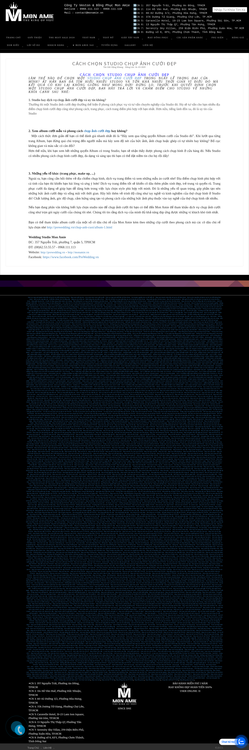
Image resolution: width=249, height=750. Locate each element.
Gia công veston (39, 581)
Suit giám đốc (195, 435)
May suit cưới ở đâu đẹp (102, 585)
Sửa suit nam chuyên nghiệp (191, 505)
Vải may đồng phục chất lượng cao (190, 513)
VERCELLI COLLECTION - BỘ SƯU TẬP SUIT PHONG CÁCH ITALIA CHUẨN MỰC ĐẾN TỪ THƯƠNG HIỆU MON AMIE (138, 338)
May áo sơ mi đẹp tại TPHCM (187, 507)
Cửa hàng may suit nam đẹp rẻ (161, 528)
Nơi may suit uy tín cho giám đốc (137, 473)
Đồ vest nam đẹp (168, 501)
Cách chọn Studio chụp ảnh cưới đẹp (143, 661)
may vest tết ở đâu (133, 433)
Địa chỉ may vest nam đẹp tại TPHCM (75, 566)
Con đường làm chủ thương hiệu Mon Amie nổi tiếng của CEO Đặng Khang (53, 307)
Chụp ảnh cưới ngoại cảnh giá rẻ (196, 661)
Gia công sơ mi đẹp (36, 513)
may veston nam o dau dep (76, 669)
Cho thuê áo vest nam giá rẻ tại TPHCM (55, 669)
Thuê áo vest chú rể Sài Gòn (126, 522)
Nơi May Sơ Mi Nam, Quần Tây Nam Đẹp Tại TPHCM (123, 640)
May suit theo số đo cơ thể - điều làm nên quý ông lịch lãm (129, 585)
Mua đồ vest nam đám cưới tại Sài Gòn (62, 534)
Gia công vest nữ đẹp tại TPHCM (95, 575)
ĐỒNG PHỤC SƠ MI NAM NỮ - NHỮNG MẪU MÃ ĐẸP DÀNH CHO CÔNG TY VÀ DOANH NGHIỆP (174, 357)
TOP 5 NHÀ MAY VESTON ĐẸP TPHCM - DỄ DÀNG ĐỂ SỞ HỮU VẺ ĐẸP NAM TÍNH (110, 381)
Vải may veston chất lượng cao (134, 516)
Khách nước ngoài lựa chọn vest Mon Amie (198, 480)
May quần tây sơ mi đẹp (167, 555)
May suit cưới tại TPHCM (150, 568)
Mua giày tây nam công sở (159, 471)
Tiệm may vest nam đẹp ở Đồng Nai (166, 547)
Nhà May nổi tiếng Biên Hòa (55, 553)
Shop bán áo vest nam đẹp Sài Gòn (105, 536)
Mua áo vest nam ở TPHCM (93, 556)
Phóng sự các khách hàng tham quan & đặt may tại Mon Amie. (158, 303)
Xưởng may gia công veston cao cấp (130, 501)
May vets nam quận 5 (60, 486)
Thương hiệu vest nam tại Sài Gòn (127, 534)
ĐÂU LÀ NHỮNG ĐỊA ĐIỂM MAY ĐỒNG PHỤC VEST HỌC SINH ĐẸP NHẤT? (128, 353)
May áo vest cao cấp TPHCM (165, 522)
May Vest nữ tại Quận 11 (184, 640)
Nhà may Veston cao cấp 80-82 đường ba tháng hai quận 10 (152, 595)
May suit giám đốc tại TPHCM (142, 437)
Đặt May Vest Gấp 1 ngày (185, 659)
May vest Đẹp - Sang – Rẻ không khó (104, 574)
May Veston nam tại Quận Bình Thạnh (115, 673)
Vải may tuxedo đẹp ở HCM (58, 499)
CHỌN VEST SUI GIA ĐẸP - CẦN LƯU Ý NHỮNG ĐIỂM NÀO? (135, 378)
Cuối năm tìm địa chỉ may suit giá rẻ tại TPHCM (96, 454)
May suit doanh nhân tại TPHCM (195, 437)
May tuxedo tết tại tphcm (136, 448)
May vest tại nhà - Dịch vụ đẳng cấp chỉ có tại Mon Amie (198, 300)
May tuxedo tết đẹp (166, 448)
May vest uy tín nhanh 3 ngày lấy (163, 457)
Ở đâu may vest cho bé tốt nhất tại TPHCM (48, 406)
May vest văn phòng (176, 431)
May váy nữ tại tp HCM (141, 627)
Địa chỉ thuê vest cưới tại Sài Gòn (173, 589)
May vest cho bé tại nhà (194, 421)
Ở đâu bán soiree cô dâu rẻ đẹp (196, 615)
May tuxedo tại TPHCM (198, 497)
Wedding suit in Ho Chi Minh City (95, 518)
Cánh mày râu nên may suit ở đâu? (159, 585)
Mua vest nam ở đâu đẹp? (124, 627)
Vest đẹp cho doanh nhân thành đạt (185, 463)
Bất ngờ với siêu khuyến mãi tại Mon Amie (138, 320)
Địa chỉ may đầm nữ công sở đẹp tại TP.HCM (113, 657)
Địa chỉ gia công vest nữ (204, 509)
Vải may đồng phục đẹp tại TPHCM (168, 513)
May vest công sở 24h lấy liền (85, 435)
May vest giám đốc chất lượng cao (100, 461)
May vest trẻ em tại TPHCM (194, 633)
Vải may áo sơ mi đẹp (107, 515)
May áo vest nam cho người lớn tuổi (114, 556)
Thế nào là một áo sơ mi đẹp (201, 638)
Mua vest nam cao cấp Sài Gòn (127, 536)
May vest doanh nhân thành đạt (201, 461)
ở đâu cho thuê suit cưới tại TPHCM (148, 442)
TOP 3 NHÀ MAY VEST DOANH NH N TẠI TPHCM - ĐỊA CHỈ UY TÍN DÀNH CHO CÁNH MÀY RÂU (124, 385)
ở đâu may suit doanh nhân (96, 437)
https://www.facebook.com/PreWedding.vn (70, 255)
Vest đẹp (60, 665)
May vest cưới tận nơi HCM (66, 484)
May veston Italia (203, 560)
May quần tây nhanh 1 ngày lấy (165, 425)
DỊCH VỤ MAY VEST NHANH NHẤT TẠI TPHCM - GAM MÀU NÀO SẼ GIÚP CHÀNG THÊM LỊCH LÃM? (87, 364)
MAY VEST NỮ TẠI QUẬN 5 (57, 642)
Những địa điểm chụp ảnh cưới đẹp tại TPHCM (92, 661)
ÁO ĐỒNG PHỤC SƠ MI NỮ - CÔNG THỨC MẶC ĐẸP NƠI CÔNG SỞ (150, 360)
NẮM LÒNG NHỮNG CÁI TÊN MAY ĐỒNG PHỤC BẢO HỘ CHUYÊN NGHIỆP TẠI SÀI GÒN (186, 345)
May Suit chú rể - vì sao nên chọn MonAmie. (187, 608)
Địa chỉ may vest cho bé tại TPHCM (43, 425)
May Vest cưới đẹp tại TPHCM (163, 446)
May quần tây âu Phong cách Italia (197, 625)
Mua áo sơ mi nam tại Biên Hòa (116, 545)
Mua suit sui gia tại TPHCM (200, 617)
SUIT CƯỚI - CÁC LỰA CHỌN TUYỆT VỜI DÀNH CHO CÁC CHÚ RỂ (81, 351)
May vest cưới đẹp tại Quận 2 (107, 612)
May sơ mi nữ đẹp (38, 496)
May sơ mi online (192, 398)
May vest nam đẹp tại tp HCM (118, 629)
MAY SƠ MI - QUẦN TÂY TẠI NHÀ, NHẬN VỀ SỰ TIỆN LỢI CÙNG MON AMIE (190, 364)
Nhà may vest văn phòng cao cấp (43, 431)
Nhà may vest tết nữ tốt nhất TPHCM (192, 442)
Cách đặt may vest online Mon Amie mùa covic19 (94, 389)
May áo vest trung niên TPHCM (95, 570)
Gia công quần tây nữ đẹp (178, 579)
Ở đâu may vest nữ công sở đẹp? (55, 633)
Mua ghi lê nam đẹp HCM (200, 562)
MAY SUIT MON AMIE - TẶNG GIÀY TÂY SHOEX (82, 379)
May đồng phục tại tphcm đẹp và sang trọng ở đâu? (194, 330)
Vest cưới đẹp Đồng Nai (203, 543)
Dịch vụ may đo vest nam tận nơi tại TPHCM (115, 393)
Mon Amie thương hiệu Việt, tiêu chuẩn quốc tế (185, 585)
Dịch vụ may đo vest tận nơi (79, 395)
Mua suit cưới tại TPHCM (174, 444)
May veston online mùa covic (194, 389)
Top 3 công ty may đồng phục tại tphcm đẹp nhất (118, 324)
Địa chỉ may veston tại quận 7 (207, 610)
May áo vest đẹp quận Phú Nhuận (84, 524)
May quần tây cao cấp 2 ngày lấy (119, 425)
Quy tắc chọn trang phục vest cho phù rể (126, 313)
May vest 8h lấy (130, 423)
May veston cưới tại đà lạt (124, 602)
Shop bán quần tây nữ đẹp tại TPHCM (41, 638)
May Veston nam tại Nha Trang (177, 671)
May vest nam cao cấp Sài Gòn (102, 539)
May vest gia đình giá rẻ (59, 421)
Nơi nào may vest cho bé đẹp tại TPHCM (174, 412)
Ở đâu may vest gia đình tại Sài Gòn (191, 410)
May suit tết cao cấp (68, 435)
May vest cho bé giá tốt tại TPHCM (61, 423)
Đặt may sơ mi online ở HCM (141, 398)
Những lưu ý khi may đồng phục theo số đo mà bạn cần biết (171, 315)
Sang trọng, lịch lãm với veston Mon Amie (168, 478)
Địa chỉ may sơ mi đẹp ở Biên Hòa (189, 547)
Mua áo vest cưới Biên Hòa (96, 549)
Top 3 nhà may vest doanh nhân (213, 385)
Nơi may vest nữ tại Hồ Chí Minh (49, 663)
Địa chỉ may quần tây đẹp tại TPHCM (149, 490)
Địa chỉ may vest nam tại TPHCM (105, 496)
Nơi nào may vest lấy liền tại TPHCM (124, 412)
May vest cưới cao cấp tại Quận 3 (86, 612)
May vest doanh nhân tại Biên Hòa (117, 553)
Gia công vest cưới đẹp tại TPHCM (100, 577)
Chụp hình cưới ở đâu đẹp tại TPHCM (119, 661)
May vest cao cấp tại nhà (197, 397)
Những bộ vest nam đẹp (83, 503)
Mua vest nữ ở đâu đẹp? (107, 627)
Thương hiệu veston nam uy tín (133, 507)
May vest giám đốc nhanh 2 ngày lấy (143, 459)
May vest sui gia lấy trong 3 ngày (205, 416)
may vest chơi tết (161, 433)
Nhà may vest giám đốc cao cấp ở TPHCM (77, 467)
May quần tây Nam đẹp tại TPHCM (77, 653)
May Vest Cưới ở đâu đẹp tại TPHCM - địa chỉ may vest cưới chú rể (143, 642)
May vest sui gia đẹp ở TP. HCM (183, 587)
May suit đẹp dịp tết (108, 433)
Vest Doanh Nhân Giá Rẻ (124, 625)
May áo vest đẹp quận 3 (119, 526)
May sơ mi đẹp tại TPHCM (54, 477)
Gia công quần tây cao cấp (106, 511)
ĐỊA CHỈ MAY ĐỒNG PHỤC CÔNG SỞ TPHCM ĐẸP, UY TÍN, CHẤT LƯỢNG (180, 336)
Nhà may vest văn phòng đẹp (169, 429)
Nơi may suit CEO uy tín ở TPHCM (180, 469)
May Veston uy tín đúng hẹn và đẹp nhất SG (188, 593)
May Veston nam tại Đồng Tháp (118, 671)
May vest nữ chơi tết (40, 446)
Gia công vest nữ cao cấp (120, 577)
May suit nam (89, 463)
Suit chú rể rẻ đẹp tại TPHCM (161, 619)
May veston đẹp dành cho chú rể (149, 469)
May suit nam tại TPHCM (56, 488)
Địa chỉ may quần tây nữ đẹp (41, 490)
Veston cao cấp (160, 486)
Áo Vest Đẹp (203, 526)
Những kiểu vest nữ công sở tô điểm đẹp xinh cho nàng (202, 317)
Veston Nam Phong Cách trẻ (197, 674)
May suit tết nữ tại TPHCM (96, 450)
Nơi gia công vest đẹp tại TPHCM (71, 513)
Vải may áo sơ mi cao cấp (91, 515)
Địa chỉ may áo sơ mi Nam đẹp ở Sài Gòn (102, 653)
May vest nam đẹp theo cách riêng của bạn (154, 629)
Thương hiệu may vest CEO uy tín (120, 467)
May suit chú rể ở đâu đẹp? (85, 621)
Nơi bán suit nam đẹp (184, 621)
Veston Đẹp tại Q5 (117, 663)
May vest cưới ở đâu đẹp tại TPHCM (44, 575)
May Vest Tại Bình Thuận (100, 671)
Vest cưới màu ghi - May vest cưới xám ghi (183, 646)
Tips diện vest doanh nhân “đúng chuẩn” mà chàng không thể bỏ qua (78, 319)
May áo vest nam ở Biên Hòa (129, 547)
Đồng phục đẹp (106, 480)
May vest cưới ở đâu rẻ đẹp (101, 572)
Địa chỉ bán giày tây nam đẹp (110, 471)
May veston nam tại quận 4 (93, 674)
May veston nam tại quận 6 (58, 674)
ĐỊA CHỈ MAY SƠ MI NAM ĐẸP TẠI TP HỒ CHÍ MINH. (197, 655)
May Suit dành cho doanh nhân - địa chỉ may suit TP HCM (133, 644)
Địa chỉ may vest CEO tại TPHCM (159, 467)
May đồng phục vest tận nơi (152, 395)
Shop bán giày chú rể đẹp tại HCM (139, 657)
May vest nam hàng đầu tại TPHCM (143, 486)
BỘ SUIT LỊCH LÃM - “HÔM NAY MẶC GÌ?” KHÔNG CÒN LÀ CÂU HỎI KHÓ (190, 366)
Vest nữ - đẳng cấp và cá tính (164, 636)
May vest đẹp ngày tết (189, 444)
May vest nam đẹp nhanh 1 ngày (196, 459)
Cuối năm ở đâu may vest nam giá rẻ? (124, 454)
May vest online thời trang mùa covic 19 (172, 389)
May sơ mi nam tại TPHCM (93, 486)
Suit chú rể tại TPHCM (194, 440)
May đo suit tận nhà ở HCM (130, 482)
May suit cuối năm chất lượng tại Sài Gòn (54, 452)
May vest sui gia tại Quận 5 (124, 416)
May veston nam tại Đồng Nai (64, 676)
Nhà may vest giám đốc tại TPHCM (91, 469)
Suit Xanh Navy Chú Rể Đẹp (158, 625)
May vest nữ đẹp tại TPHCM (99, 629)
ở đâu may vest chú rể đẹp (48, 442)
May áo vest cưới (180, 522)
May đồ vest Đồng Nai (142, 541)
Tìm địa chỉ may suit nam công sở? (189, 612)
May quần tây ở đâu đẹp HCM (105, 490)
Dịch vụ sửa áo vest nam (174, 505)
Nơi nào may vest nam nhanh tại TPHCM (70, 412)
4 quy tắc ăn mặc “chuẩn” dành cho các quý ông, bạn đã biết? (178, 328)
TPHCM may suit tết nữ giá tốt (147, 438)
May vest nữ (144, 497)
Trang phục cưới (199, 404)
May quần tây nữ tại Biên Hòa (210, 547)
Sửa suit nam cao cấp (45, 507)
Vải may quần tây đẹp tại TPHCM (125, 515)
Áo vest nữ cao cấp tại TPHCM (55, 634)
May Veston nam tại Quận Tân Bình (162, 673)
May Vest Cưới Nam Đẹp (203, 652)
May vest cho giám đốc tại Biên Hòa (157, 545)
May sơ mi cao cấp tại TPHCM (40, 494)
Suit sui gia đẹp (53, 619)
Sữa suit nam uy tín (171, 507)
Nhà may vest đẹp (60, 520)
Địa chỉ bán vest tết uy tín (201, 402)
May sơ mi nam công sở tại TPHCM (174, 631)
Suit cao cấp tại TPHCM (80, 437)
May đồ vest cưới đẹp (118, 520)
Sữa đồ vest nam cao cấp (131, 509)
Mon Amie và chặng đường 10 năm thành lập (99, 309)
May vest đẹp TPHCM (103, 520)
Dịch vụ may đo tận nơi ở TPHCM (59, 395)
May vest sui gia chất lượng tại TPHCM (131, 406)
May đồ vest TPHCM (42, 572)
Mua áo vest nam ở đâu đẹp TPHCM (133, 570)
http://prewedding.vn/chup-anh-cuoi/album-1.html (79, 226)
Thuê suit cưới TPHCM (73, 528)
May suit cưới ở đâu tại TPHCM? (193, 450)
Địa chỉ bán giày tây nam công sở (178, 471)
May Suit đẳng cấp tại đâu (75, 598)
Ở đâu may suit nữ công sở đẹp (114, 614)
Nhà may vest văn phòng (141, 431)
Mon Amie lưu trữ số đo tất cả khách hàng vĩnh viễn (120, 589)
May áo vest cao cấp (193, 522)
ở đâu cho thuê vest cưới (128, 442)
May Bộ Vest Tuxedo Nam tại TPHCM (133, 669)
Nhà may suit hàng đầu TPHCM (199, 528)
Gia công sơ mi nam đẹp (137, 511)
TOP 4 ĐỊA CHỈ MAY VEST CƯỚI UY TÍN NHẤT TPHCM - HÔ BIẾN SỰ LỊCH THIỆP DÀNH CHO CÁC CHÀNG (70, 374)
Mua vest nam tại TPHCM (114, 555)
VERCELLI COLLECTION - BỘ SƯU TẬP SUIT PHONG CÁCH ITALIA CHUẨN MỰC (126, 359)
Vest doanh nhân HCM (40, 532)
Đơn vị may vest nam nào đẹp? (195, 574)
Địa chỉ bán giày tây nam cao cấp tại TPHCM (48, 471)
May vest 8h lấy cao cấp (74, 429)
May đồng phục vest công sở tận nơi (75, 482)
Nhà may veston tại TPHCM (126, 505)
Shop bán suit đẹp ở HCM (195, 570)
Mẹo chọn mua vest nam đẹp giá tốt (73, 640)
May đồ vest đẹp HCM (109, 522)
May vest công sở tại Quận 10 (128, 478)
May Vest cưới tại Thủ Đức (190, 604)
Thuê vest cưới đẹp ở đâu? (48, 593)
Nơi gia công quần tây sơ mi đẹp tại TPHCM (70, 575)
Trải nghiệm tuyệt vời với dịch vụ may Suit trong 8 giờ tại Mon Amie (198, 326)
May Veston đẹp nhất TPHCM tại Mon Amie (120, 595)
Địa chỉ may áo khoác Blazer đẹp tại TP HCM (84, 657)
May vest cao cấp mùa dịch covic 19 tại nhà (163, 387)
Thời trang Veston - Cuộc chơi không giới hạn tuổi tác (92, 583)
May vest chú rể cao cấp (39, 448)
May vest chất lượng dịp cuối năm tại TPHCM (78, 448)
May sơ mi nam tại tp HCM (55, 629)
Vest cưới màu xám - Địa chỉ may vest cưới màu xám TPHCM (150, 646)
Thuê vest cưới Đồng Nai (144, 543)
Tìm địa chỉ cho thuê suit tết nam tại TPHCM (144, 440)
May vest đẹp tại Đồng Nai (61, 602)
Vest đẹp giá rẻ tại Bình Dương (203, 667)
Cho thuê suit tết (118, 435)
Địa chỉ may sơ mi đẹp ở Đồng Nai (66, 543)
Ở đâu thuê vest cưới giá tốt (39, 591)
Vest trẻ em (41, 634)
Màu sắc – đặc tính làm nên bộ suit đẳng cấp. (101, 625)
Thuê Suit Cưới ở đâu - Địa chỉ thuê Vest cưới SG (202, 642)
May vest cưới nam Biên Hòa (136, 545)
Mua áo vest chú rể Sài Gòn (162, 530)
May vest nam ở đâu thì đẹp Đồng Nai (178, 541)
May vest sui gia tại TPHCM (69, 416)
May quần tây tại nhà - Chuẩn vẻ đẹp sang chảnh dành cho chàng (51, 300)
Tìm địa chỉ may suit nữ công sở (167, 612)
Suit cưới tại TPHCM (172, 440)
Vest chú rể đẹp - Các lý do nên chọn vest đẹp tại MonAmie (121, 652)
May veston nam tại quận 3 (111, 674)
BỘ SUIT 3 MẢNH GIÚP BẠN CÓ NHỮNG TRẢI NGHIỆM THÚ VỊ (128, 339)
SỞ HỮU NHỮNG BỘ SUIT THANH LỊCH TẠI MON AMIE (48, 379)
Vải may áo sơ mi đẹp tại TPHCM (72, 515)
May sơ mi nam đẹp (69, 494)
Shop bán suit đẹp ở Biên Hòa (96, 553)
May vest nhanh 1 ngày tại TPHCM (62, 461)
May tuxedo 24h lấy (71, 450)
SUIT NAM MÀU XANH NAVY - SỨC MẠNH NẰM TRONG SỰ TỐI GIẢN (143, 364)
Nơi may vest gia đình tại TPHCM (118, 414)
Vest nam (177, 636)
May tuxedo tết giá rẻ (152, 448)
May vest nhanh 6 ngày (101, 418)
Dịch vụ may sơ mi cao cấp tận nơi (87, 391)
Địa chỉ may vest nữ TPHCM (182, 568)
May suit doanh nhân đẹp (180, 528)
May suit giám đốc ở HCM (115, 475)
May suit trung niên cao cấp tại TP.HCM (199, 583)
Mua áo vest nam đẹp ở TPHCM (48, 570)
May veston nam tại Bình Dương (84, 676)
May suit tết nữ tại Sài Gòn (113, 450)
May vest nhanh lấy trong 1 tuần (53, 418)
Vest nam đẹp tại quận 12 (59, 537)
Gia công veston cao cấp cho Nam (139, 577)
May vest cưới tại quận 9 (170, 610)
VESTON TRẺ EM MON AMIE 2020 (188, 338)
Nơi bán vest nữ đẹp (203, 636)
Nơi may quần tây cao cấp (179, 488)
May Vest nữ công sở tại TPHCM (100, 633)
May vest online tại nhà (211, 389)
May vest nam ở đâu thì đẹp (200, 555)
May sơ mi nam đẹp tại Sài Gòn (204, 564)
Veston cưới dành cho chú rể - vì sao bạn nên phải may (155, 608)
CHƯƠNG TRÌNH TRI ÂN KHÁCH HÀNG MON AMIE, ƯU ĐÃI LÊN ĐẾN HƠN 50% (97, 387)
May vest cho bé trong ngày (158, 421)
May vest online (118, 400)
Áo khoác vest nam (112, 501)
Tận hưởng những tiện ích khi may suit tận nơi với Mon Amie (127, 300)
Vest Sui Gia (121, 634)
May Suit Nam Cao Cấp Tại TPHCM (60, 623)
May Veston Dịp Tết (59, 528)
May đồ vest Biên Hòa (136, 553)
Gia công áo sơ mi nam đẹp (115, 579)
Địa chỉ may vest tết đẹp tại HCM (78, 404)
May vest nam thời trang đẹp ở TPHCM (164, 572)
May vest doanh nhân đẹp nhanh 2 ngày (76, 459)
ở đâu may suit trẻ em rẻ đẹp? (118, 615)
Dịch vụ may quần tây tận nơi (66, 391)
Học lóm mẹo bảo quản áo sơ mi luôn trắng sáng (151, 581)
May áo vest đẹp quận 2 (135, 526)
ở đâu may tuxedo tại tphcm (93, 442)
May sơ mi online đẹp (179, 398)
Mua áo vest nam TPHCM (99, 568)
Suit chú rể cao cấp (208, 440)
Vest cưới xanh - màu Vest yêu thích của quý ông (94, 608)
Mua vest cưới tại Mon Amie (66, 593)
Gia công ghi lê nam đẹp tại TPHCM (73, 579)
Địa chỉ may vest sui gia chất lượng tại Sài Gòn (164, 423)
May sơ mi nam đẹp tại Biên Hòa (205, 545)
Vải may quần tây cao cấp (166, 515)
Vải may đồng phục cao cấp (211, 513)
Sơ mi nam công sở (38, 633)
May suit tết (79, 433)
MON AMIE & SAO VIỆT (157, 347)
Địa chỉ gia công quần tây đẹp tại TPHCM (193, 577)
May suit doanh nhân (208, 475)
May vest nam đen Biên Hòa (71, 545)
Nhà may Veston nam (41, 667)
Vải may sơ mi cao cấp (40, 516)
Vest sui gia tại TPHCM (136, 480)
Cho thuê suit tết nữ (65, 456)
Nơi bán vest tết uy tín (49, 402)
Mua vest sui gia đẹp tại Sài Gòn (185, 414)
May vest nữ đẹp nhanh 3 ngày (119, 457)
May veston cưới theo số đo (172, 669)
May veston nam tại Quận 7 (177, 477)
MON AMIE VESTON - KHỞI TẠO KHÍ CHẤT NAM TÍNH (116, 379)
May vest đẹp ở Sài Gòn (60, 556)
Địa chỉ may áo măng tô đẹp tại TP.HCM (61, 659)
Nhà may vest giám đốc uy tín (203, 467)
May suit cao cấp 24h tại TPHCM (101, 438)
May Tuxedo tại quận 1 (124, 612)
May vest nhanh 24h (70, 418)
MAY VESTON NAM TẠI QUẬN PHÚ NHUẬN (132, 593)
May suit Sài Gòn (64, 570)
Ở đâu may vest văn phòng (135, 429)
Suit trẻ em (187, 617)
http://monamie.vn (78, 250)
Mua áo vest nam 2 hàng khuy (59, 572)
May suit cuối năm (210, 450)
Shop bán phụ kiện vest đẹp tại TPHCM (191, 558)
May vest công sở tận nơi (121, 484)
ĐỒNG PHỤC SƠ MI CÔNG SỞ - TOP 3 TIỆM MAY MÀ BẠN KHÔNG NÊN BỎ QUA (101, 360)
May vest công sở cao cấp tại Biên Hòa (110, 551)
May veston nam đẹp (131, 469)
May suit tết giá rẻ (44, 435)
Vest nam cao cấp (207, 494)
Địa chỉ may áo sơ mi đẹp (164, 494)
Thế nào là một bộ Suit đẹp (112, 642)
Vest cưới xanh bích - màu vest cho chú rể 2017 (141, 650)
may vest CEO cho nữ (208, 391)
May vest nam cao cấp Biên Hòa (175, 551)
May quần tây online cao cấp (53, 398)
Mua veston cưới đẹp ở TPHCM (79, 555)
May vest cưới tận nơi (155, 484)
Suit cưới (162, 440)
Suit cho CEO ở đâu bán (55, 437)
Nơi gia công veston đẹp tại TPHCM (94, 513)
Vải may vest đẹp (188, 516)
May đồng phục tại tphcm (106, 644)
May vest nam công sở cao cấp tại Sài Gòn (54, 536)
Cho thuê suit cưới (99, 456)
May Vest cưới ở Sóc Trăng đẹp (168, 598)
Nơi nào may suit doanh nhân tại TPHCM (118, 437)
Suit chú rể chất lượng (123, 621)
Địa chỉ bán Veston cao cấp (38, 595)
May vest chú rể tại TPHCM (193, 446)
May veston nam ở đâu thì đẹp (94, 665)
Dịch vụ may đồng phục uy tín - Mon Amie (204, 315)
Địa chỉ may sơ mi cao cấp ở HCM (194, 492)
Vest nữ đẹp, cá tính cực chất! (135, 636)
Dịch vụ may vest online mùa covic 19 (122, 389)
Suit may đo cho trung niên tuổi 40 (174, 583)
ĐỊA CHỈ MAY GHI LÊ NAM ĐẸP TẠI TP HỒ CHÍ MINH (60, 655)
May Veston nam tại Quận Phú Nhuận (91, 673)
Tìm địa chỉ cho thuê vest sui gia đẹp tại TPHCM (87, 410)
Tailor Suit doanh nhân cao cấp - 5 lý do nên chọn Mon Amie (90, 322)
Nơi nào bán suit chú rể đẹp (191, 619)
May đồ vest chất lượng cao (59, 522)
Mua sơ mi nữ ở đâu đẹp (91, 627)
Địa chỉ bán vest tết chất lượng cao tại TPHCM (71, 402)
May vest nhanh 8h (143, 423)
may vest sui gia (140, 663)
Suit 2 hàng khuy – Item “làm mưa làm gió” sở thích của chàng (105, 328)
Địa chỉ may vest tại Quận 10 (91, 478)
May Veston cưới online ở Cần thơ (83, 600)
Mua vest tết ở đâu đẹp (152, 400)
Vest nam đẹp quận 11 (75, 537)
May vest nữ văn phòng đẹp (62, 431)
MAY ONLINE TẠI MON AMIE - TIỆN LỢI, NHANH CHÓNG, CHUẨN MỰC (188, 347)
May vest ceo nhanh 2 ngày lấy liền (101, 459)
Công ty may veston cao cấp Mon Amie (42, 480)
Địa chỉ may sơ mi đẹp (201, 553)
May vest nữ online (204, 398)
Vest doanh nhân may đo (154, 463)
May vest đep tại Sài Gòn (74, 520)
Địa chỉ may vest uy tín (46, 520)
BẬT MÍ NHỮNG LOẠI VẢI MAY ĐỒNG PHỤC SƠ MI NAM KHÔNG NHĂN (136, 362)
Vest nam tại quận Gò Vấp (142, 676)
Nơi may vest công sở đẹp (187, 456)
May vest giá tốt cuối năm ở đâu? (58, 446)
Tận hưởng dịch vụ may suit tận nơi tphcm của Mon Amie (90, 300)
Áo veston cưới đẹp (208, 505)
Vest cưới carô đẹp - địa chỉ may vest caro (117, 646)
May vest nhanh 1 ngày (81, 461)
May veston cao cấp (184, 562)
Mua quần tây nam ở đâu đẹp (73, 627)
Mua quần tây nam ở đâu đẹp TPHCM (56, 555)
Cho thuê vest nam (194, 488)
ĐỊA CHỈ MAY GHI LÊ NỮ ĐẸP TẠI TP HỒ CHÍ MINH (95, 655)
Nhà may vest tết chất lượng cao (57, 404)
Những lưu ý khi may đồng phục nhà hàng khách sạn (126, 322)
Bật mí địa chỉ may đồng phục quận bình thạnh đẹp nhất (76, 332)
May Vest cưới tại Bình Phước (105, 602)
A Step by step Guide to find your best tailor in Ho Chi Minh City (168, 518)
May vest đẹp (164, 469)
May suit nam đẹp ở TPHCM (61, 530)
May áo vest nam (186, 499)
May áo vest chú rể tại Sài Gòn (145, 522)
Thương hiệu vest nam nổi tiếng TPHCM (113, 488)
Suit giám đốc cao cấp (208, 435)
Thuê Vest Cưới (109, 665)
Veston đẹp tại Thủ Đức (80, 667)
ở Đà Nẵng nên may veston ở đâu (62, 604)
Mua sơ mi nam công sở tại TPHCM (129, 631)
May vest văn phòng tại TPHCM (159, 431)
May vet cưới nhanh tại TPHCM (175, 591)
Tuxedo (135, 438)
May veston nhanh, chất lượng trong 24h (196, 589)
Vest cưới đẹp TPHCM (130, 555)
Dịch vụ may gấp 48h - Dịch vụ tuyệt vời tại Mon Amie (186, 311)
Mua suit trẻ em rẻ (96, 617)
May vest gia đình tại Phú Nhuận (177, 419)
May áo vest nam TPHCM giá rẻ (85, 505)
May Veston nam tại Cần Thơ (138, 671)
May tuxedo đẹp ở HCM (135, 499)
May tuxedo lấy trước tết (210, 448)
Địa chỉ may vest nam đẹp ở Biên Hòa (152, 551)
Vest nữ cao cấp (119, 494)
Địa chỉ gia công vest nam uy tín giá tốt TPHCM (74, 577)
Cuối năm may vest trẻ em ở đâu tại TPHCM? (201, 454)
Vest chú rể (115, 438)
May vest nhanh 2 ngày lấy (166, 418)
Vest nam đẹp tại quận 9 (107, 537)
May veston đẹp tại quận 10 (153, 610)
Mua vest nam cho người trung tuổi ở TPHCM (149, 532)
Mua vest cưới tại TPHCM (102, 444)
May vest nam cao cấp (144, 574)
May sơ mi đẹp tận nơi (56, 397)
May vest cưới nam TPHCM (132, 558)
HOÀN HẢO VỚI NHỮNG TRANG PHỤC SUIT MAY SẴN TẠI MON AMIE (126, 347)
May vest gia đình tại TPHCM (82, 419)
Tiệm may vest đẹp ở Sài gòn (43, 556)
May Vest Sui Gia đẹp (109, 634)
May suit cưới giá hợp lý (115, 452)
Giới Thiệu (35, 36)
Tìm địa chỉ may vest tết (48, 433)
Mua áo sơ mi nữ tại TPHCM (82, 638)
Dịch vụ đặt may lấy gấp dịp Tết (73, 589)
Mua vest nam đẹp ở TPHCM (66, 503)
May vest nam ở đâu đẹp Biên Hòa (76, 549)
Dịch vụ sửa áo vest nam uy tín (155, 505)
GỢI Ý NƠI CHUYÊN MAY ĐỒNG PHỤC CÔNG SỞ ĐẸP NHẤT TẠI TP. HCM (173, 351)
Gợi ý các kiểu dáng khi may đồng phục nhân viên (147, 332)
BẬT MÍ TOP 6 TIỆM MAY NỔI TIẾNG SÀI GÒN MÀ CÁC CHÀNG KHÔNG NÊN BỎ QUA (87, 378)
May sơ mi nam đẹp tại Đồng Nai (88, 543)
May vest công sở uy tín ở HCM (206, 456)
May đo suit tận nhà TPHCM (200, 482)
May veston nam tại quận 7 (40, 674)
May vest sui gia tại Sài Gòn (88, 416)
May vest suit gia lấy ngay (204, 414)
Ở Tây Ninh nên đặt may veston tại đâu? (82, 602)
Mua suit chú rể (176, 619)
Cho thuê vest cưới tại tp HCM (165, 667)
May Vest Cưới (54, 661)
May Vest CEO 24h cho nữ (204, 393)
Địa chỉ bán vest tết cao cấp (166, 402)
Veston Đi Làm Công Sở (140, 625)
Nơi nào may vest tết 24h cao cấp (79, 408)
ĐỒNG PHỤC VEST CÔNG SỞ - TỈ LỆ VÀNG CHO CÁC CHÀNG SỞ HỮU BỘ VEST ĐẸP (180, 353)
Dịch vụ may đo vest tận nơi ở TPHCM (142, 393)
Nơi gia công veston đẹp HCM (115, 513)
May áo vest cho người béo (150, 558)
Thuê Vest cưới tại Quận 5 (154, 596)
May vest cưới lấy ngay (146, 446)
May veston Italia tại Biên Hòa (56, 549)
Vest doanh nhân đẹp (70, 465)
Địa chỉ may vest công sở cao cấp (45, 454)
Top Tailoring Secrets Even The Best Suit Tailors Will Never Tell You (127, 518)
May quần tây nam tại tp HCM (187, 627)
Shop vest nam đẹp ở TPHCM (135, 562)
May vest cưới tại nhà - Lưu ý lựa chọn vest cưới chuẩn (87, 296)
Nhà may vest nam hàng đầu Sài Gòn (150, 534)
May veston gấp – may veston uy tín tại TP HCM (199, 648)
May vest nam (187, 634)
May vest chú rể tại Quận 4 (67, 612)
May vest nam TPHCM (129, 530)
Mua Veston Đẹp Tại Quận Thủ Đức (100, 667)
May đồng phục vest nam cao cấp (71, 478)
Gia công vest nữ (211, 579)
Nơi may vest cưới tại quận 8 (188, 610)
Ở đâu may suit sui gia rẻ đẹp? (175, 615)
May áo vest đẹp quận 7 (56, 526)
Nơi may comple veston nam (62, 507)
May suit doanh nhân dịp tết (92, 433)
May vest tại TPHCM (51, 484)
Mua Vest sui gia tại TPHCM (74, 634)
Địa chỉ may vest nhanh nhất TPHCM (191, 423)
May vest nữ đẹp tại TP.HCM (125, 587)
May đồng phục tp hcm (187, 678)
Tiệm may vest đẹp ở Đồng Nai (201, 541)
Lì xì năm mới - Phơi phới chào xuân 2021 (138, 315)
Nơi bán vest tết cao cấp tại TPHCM (145, 402)
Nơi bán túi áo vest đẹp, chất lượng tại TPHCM (196, 575)
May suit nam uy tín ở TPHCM (80, 530)
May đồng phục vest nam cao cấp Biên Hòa (48, 545)
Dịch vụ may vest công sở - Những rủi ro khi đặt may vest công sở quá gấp (101, 315)
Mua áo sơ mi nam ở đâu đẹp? (102, 638)
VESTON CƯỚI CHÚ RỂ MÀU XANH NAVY (124, 608)
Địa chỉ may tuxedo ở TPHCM (119, 497)
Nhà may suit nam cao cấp (116, 568)
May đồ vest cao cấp (94, 522)
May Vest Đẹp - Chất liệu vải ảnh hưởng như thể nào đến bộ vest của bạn (168, 638)
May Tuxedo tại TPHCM (102, 499)
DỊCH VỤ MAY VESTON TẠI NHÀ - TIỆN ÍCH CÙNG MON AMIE (145, 366)
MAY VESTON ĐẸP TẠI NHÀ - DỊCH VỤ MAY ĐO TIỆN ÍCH (53, 383)
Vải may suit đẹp (105, 516)
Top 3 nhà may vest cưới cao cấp (40, 387)
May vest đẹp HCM (89, 520)
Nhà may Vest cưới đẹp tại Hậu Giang (168, 600)
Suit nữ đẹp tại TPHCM (120, 623)
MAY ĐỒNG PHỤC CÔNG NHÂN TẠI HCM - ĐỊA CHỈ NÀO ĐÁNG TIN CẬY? (140, 341)
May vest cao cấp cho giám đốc (120, 560)
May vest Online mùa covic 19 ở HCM (42, 389)
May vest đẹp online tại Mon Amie (81, 400)
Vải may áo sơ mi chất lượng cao (51, 515)
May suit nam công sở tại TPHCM (178, 614)
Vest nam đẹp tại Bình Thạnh (41, 537)
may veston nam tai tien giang (157, 671)
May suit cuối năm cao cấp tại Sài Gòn (80, 452)
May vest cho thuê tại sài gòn (184, 667)
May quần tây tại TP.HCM (142, 587)
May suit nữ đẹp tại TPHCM (39, 623)
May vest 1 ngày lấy (194, 427)
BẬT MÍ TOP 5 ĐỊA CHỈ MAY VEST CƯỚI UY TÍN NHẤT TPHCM (199, 379)
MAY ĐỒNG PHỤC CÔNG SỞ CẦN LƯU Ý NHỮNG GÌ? (98, 341)
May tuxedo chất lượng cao (164, 496)
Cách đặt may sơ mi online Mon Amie (103, 398)
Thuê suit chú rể (40, 621)
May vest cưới (89, 446)
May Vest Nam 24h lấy (42, 661)
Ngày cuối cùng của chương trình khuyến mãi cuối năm (107, 326)
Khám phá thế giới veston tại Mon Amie (149, 589)
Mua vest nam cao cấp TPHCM (60, 568)
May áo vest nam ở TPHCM (153, 556)
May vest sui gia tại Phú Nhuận (143, 416)
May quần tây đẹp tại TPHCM (48, 492)
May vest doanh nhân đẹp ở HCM (105, 463)
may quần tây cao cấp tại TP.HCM (104, 587)
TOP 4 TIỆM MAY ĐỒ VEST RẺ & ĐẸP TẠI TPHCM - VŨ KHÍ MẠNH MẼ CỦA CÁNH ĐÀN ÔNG (169, 370)
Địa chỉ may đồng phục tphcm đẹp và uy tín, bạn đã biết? (152, 324)
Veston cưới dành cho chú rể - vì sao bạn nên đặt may (85, 652)
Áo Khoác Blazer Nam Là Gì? (167, 659)
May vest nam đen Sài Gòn (180, 530)
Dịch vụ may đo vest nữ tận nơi (90, 393)
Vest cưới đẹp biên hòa (186, 553)
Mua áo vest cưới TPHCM (203, 556)
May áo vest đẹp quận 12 (170, 524)
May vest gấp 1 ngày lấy (188, 636)
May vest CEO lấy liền (139, 463)
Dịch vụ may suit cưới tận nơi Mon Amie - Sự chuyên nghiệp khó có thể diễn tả (130, 296)
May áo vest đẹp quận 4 (103, 526)
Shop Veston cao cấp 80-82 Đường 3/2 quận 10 (187, 595)
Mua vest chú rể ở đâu (118, 444)
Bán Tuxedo (158, 456)
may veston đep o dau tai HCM (74, 665)
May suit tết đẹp (56, 435)
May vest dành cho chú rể (65, 463)
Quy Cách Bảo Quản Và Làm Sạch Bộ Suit (172, 309)
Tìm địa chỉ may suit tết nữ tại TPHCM (93, 440)
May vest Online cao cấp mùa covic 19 (147, 389)
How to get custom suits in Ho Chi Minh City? (202, 518)
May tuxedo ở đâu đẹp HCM (80, 497)
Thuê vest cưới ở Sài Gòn (171, 532)
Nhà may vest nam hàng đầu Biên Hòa (68, 551)
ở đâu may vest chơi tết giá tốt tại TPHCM (71, 442)
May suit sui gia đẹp (41, 619)
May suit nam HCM (108, 528)
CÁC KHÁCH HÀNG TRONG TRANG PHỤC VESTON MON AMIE (180, 362)
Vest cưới (182, 459)
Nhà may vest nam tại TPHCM (146, 488)
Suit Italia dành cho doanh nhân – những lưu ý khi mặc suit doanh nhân (174, 644)
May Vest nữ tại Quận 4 (169, 640)
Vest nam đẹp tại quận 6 (155, 537)
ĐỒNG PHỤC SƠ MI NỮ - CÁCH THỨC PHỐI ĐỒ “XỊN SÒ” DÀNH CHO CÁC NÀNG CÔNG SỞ (59, 357)
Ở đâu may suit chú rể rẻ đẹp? (42, 617)
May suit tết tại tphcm (174, 433)
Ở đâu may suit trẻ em (136, 615)
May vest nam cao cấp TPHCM (166, 566)
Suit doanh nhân (192, 560)
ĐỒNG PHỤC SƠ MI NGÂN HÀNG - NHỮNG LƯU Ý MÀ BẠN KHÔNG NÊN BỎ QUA (116, 357)
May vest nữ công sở (189, 433)
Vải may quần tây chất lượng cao (147, 515)
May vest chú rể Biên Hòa (170, 553)
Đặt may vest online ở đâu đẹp (40, 400)
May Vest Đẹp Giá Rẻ (137, 638)
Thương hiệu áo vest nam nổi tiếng (103, 503)
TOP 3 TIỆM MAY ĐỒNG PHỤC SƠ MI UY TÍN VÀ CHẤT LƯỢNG (158, 355)
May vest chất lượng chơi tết (66, 433)
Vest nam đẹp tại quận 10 (90, 537)
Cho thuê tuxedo (52, 456)
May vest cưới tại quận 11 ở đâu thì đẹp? (131, 610)
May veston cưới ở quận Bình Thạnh (66, 610)
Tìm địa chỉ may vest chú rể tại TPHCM (45, 440)
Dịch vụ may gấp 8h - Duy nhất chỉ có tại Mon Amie (96, 313)
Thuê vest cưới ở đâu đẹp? (110, 478)
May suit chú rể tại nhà (149, 452)
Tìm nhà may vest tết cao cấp (167, 438)
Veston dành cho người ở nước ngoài (41, 671)
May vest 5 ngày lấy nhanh (133, 427)
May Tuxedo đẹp (162, 499)
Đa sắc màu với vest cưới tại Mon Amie (189, 572)
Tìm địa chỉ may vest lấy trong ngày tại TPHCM (197, 408)
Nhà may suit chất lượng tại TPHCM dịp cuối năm (78, 444)
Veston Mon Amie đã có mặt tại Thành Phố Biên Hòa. (166, 539)
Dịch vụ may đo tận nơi (96, 395)
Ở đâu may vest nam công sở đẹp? (78, 633)
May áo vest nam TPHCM (123, 503)
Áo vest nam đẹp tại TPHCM (122, 486)
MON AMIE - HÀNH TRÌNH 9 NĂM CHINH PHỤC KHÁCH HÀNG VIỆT (77, 359)
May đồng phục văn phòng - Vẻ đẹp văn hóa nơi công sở (124, 330)
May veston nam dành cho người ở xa (79, 671)
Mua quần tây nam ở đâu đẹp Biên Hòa (93, 545)
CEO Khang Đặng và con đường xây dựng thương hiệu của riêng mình (171, 305)
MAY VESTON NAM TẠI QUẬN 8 (86, 593)
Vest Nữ (108, 36)
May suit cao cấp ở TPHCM (42, 530)
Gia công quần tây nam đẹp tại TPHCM (84, 511)
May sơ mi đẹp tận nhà (125, 397)
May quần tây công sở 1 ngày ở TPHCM (143, 425)
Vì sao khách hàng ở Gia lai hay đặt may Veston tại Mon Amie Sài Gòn (194, 602)
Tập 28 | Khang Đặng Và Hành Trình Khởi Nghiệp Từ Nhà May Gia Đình (179, 307)
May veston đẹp (134, 497)
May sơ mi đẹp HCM (68, 496)
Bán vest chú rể (148, 456)
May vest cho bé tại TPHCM (59, 408)
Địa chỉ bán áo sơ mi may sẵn (67, 492)
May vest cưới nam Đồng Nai (46, 543)
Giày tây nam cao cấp (93, 471)
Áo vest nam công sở (67, 505)
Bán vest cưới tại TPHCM (134, 456)
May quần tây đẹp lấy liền (203, 425)
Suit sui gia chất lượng (66, 619)
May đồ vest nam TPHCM (119, 499)
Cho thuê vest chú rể (39, 456)
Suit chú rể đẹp (149, 621)
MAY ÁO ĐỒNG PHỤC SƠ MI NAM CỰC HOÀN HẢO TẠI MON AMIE (90, 362)
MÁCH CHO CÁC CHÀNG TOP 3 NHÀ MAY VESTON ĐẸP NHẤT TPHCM (179, 385)
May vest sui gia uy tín (36, 416)
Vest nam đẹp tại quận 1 (40, 539)
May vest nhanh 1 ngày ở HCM (40, 461)
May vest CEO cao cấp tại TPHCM (40, 473)
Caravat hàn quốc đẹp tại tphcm (160, 657)
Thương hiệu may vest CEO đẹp (192, 465)
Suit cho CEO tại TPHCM (39, 437)
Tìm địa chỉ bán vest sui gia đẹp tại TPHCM (179, 404)
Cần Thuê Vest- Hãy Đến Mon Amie (144, 665)
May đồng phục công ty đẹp (132, 492)
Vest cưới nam (140, 505)
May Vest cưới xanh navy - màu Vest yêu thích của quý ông (49, 652)
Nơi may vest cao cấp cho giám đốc (184, 473)
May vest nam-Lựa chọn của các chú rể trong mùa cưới (118, 581)
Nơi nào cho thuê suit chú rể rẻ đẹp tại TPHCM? (61, 621)
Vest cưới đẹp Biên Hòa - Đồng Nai (97, 541)
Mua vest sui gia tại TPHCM (165, 414)
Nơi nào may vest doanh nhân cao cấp (160, 473)
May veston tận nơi (94, 482)
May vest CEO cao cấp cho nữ (164, 393)
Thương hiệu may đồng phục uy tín (126, 490)
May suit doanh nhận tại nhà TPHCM (179, 482)
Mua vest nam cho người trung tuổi (81, 562)
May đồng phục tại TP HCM (124, 678)
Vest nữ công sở (168, 633)
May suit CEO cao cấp (199, 469)
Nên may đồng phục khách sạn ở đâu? (47, 334)
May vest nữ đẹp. (133, 629)
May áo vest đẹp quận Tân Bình (126, 524)
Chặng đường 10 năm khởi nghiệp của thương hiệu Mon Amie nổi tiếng (136, 309)
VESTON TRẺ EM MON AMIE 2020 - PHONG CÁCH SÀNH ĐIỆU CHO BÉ (196, 360)
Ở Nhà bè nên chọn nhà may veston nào (148, 604)
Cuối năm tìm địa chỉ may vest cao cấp (68, 454)
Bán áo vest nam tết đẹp (209, 400)
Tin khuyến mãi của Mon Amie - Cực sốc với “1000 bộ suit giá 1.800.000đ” (58, 320)
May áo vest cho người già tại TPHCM (192, 532)
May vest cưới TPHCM (76, 556)
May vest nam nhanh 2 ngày (122, 459)
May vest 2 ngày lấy (181, 427)
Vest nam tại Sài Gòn (163, 488)
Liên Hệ (148, 44)
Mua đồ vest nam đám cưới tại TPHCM (59, 564)
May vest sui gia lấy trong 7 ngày (184, 416)
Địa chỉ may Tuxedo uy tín (76, 499)
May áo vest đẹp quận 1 (151, 526)
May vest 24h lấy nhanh (59, 429)
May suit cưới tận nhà (160, 482)
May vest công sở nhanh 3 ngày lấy (141, 457)
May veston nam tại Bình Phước (44, 676)
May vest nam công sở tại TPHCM (121, 633)
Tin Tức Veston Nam (186, 663)
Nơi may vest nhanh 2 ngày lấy (53, 459)
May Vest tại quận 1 (150, 612)
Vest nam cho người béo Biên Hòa (134, 549)
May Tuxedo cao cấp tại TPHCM (170, 497)
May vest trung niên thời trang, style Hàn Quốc (124, 583)
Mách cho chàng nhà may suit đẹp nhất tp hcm (71, 328)
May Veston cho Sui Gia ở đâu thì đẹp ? (48, 640)
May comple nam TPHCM (97, 555)
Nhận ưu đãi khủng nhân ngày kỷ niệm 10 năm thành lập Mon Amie (103, 320)
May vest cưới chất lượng (193, 591)
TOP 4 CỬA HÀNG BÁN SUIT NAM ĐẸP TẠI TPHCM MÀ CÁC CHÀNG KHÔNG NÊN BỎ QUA (163, 368)
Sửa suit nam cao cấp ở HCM (164, 503)
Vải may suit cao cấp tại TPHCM (70, 516)
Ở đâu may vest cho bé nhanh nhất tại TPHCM (77, 406)
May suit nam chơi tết (150, 450)
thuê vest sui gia (129, 663)
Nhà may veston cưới (78, 507)
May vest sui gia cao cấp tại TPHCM (154, 404)
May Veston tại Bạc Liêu (111, 598)
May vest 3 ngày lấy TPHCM (164, 427)
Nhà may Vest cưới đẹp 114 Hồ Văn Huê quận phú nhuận (57, 596)
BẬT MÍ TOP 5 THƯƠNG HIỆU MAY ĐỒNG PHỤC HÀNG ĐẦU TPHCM (156, 379)
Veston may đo (168, 463)
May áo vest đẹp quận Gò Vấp (105, 524)
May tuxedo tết (123, 448)
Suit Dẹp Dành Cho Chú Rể (163, 653)
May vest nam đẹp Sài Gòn (121, 539)
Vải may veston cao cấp (202, 516)
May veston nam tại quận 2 (128, 674)
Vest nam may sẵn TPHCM (201, 499)
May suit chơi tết (121, 433)
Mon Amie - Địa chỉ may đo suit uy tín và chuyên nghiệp (201, 301)
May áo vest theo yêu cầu (208, 522)
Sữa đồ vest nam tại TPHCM (149, 509)
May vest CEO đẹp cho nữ (192, 391)
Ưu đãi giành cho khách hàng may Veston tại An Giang (111, 600)
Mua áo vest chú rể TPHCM (96, 558)
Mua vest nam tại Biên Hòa (152, 553)
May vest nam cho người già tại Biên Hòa (106, 547)
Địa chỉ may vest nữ (196, 486)
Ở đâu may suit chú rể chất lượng (76, 615)
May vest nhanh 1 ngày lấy (183, 418)
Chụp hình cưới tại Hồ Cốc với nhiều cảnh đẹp (170, 661)
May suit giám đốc (129, 475)
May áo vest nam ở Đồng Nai (127, 543)
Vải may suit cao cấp (117, 516)
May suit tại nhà (38, 484)
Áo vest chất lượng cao (191, 526)
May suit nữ (99, 623)
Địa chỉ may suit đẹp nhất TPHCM (110, 648)
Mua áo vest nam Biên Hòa (131, 551)
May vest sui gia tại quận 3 (153, 406)
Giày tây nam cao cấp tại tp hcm (206, 657)
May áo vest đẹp (178, 526)
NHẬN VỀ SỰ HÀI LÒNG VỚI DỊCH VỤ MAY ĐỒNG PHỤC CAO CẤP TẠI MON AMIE (128, 343)
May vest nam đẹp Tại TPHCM (161, 574)
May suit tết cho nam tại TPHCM (133, 450)
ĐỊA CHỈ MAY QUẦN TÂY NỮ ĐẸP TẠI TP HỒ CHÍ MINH (129, 655)
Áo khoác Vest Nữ (148, 653)
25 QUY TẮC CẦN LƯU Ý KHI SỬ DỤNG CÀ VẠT (142, 461)
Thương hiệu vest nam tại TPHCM (159, 564)
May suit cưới (162, 450)
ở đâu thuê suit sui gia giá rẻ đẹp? (154, 615)
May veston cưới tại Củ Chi (76, 606)
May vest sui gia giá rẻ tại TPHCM (172, 406)
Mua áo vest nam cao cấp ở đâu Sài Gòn (80, 536)
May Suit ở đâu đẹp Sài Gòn (112, 530)
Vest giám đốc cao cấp (119, 461)
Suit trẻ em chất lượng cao (81, 617)
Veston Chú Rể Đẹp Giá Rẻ (176, 625)
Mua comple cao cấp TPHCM (196, 477)
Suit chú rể (182, 440)
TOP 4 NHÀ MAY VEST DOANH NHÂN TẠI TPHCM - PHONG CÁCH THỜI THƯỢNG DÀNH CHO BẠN (137, 374)
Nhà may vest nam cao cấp (185, 536)
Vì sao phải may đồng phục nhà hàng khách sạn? (179, 332)
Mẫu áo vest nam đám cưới (78, 501)
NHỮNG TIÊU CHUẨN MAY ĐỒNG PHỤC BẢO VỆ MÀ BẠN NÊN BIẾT (93, 345)
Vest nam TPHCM (43, 501)
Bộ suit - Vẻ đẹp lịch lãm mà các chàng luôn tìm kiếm (67, 309)
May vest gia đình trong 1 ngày (62, 419)
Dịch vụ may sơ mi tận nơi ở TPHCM (110, 391)
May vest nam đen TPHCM (114, 558)
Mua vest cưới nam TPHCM (64, 560)
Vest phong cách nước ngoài (121, 667)
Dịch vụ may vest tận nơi (205, 395)
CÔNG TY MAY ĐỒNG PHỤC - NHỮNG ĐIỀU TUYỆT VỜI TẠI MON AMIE (126, 351)
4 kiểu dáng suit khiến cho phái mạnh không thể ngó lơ (117, 319)
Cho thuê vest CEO (42, 395)
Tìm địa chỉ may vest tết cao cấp (132, 404)
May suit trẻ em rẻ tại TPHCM (143, 617)
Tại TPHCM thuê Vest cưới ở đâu (194, 596)
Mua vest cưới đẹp (94, 591)
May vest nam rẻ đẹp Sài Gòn (58, 539)
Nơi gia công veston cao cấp (51, 513)
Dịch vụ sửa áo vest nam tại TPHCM (49, 505)
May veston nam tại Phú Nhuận (87, 610)
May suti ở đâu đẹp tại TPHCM (41, 558)
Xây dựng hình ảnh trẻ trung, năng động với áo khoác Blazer (54, 330)
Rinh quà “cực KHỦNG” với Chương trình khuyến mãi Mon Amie (172, 320)
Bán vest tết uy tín (127, 402)
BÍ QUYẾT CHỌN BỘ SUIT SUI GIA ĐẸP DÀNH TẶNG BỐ (85, 347)
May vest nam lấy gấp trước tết (93, 589)
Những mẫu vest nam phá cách (68, 678)
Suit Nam (139, 653)
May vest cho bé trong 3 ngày (177, 421)
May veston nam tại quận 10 (164, 674)
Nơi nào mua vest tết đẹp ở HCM (170, 400)
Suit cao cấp (68, 437)
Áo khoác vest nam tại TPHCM (182, 494)
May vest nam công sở (65, 457)
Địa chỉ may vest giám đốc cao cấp (182, 467)
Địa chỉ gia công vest (64, 511)
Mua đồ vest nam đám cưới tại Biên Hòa (181, 545)
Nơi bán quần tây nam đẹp (86, 636)
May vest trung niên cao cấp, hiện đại (151, 583)
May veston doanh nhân (78, 475)
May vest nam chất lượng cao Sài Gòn (80, 539)
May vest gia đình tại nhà (195, 419)
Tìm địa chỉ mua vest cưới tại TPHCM (188, 438)
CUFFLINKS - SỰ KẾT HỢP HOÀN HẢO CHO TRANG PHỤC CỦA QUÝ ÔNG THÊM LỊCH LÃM (103, 368)
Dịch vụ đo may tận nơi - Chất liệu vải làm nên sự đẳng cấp (52, 298)
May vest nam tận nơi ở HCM (85, 484)
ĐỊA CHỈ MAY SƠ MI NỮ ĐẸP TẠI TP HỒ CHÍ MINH (164, 655)
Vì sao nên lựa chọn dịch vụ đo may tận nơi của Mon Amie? (150, 311)
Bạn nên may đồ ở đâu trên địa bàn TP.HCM (79, 587)
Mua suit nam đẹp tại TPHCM (124, 528)
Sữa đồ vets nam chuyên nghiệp (82, 509)
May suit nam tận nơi (146, 482)
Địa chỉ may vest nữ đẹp (211, 633)
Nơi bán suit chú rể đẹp (126, 619)
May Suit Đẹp (90, 499)
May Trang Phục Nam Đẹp (121, 638)
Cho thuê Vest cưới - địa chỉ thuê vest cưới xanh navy (49, 648)
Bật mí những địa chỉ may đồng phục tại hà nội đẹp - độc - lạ (70, 326)
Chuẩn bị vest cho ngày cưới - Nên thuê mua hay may (48, 587)
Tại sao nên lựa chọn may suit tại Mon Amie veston (78, 585)
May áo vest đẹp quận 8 (40, 526)
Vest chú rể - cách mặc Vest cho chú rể (190, 606)
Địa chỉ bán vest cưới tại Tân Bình (56, 606)
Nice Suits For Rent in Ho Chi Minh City (149, 524)
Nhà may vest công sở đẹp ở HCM (147, 454)
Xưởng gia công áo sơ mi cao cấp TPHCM (45, 577)
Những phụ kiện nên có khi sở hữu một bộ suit (85, 480)
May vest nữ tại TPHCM (189, 478)
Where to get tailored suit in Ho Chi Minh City (70, 518)
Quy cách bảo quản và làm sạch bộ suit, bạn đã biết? (142, 328)
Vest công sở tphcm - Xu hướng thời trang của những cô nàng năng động (78, 317)
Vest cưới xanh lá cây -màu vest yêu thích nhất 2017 (174, 650)
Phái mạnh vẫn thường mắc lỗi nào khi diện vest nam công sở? (164, 317)
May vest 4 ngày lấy (149, 427)
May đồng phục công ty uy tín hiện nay (148, 475)
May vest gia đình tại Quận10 (101, 419)
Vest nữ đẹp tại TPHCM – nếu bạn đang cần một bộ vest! (61, 631)
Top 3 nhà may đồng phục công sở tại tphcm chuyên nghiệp (112, 332)
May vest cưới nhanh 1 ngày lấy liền (166, 459)
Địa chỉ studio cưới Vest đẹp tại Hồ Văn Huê (89, 596)
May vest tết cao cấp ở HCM (98, 404)
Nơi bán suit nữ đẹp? (169, 621)
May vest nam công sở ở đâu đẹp (140, 572)
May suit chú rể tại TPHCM (132, 452)
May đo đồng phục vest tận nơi (133, 395)
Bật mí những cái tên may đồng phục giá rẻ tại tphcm (77, 334)
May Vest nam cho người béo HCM (86, 534)
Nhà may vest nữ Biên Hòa (66, 547)
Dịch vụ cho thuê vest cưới (123, 665)
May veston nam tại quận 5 (76, 674)
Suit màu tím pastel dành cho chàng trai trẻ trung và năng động (59, 305)
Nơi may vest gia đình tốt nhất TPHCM (95, 414)
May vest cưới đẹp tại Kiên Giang (189, 598)
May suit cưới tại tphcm (175, 450)
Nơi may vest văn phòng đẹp (123, 431)
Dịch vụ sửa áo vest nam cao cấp (106, 505)
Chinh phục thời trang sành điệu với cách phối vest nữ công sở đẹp (123, 317)
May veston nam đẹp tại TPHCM (131, 471)
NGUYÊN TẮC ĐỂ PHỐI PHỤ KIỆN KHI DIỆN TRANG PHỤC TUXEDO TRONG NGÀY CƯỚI (182, 359)
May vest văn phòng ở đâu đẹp (92, 429)
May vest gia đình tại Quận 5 (120, 419)
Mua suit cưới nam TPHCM (142, 528)
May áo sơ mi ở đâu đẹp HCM (173, 492)
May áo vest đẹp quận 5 (88, 526)
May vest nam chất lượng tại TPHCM (81, 572)
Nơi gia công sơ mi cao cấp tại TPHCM (174, 511)
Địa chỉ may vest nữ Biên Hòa (195, 551)
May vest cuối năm (131, 446)
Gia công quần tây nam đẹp (195, 579)
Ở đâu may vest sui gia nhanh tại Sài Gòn (166, 410)
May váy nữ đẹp (154, 627)
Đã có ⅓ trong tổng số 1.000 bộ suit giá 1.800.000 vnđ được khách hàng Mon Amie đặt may (76, 303)
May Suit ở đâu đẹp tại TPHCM (42, 574)
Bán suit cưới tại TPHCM (170, 456)
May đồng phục (139, 678)
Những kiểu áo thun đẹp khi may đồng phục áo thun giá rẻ (197, 322)
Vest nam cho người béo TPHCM (82, 564)
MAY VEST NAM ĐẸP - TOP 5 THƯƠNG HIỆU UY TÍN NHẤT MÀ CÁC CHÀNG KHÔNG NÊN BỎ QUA (103, 376)
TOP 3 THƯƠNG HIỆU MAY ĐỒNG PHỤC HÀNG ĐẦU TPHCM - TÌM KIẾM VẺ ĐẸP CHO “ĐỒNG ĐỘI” (152, 383)
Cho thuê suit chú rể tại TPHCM (115, 456)
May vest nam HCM (70, 532)
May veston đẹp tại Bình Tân (208, 604)
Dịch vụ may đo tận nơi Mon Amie (69, 393)
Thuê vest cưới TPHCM (100, 562)
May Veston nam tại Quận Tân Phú (42, 673)
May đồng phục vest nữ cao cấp (176, 570)
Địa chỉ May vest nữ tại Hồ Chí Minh (71, 663)
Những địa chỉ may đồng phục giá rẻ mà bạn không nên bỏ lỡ (113, 334)
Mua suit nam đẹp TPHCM (139, 560)
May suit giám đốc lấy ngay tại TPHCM (196, 431)
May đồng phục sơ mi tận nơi (114, 395)
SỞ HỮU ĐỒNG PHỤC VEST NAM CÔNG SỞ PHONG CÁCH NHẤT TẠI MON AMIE (77, 353)
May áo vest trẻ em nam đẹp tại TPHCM (158, 663)
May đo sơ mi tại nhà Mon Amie (93, 397)
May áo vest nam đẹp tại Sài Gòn (148, 536)
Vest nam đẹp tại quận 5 (171, 537)
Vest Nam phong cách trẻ (102, 663)
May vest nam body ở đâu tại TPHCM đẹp (66, 574)
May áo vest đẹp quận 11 (186, 524)
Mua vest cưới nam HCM (55, 532)
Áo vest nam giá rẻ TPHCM (207, 501)
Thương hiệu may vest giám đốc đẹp (144, 465)
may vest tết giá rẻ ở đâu (147, 433)
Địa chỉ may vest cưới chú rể (120, 572)
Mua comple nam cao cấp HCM (125, 564)
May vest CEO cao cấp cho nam (184, 393)
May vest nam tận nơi (170, 484)
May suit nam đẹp (171, 486)
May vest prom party (150, 480)
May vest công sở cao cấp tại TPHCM (143, 566)
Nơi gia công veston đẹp (148, 513)
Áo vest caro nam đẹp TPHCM (176, 560)
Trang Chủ (13, 36)
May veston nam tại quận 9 (201, 673)
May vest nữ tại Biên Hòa (37, 553)
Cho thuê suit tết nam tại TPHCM (82, 456)
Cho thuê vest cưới (72, 473)
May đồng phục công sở (76, 486)
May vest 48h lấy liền (43, 429)
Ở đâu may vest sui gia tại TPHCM (141, 410)
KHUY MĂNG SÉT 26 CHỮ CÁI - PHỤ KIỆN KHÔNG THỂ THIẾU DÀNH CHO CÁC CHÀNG (178, 339)
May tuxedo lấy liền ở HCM (198, 496)
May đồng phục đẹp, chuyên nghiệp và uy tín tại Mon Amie (191, 334)
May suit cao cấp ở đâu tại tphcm (80, 438)
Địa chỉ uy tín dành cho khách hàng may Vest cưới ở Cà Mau (138, 598)
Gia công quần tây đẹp (122, 511)
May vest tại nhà (184, 397)
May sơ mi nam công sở (62, 480)
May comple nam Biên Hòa (114, 549)
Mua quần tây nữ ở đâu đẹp (54, 627)
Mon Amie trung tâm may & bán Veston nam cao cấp (89, 595)
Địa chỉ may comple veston (114, 507)
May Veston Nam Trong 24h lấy (150, 640)
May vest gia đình (198, 418)
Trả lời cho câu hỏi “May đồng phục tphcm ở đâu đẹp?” (160, 330)
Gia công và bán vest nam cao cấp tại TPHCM (165, 577)
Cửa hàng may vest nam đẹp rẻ (52, 566)
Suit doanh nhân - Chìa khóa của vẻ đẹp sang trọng (122, 303)
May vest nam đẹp (209, 465)
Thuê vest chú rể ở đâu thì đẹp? (136, 634)
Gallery (130, 44)
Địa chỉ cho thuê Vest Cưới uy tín (173, 596)
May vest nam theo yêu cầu (109, 532)
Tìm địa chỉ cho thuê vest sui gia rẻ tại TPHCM (57, 410)
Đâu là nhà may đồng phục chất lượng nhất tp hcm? (90, 330)
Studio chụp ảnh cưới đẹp (115, 77)
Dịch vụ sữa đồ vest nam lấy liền (169, 509)
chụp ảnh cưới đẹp (97, 129)
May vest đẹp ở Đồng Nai (187, 543)
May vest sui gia (79, 463)
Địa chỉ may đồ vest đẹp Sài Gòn (136, 520)
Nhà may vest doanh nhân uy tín (49, 469)
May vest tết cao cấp (130, 408)
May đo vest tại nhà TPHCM (103, 484)
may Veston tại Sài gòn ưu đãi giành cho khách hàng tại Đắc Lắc (152, 602)
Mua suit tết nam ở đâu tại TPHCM (154, 444)
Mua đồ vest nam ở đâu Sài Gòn (174, 534)
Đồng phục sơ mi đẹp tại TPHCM (43, 486)
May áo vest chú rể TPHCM (78, 558)
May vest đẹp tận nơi (41, 397)
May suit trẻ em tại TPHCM (161, 617)
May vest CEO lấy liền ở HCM (181, 461)
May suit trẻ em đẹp (177, 617)
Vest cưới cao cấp (126, 438)
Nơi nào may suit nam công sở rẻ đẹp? (72, 614)
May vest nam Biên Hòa (206, 549)
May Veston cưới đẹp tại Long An (84, 604)
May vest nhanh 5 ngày (116, 418)
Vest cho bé (152, 408)
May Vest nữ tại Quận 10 (200, 640)
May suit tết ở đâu (202, 433)
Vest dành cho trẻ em (56, 650)
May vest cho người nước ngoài (111, 482)
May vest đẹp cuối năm (77, 446)
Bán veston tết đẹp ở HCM (184, 402)
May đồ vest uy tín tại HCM (41, 522)
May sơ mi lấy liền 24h (78, 427)
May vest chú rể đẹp (116, 492)
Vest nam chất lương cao (56, 541)
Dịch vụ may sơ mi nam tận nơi (154, 391)
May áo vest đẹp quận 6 (71, 526)
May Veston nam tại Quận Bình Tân (139, 673)
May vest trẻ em (104, 492)
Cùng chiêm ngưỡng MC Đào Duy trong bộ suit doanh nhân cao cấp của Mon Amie (192, 581)
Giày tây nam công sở (197, 471)
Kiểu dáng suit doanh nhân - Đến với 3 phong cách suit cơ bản (155, 319)
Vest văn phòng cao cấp (151, 429)
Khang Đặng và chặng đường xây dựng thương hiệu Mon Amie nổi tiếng (126, 305)
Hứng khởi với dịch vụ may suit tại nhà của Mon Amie (163, 300)
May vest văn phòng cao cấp (104, 431)
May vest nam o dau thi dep (48, 665)
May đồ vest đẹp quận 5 (202, 520)
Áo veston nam (193, 503)
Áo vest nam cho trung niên (96, 501)
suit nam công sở (38, 615)
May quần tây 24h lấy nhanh (185, 425)
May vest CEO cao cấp (119, 473)
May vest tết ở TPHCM (98, 408)
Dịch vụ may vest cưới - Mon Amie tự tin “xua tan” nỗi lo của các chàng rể (54, 315)
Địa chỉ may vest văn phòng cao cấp (114, 429)
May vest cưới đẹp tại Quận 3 (58, 591)
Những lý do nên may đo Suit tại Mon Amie (163, 326)
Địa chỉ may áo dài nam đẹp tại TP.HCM (87, 659)
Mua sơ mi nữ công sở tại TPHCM (106, 631)
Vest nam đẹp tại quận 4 (187, 537)
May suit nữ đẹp (77, 623)
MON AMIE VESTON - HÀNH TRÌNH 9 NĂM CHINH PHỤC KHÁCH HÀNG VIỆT (75, 338)
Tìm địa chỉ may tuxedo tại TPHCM (69, 440)
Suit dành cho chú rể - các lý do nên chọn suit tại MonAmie (56, 646)
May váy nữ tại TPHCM (170, 562)
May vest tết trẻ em (203, 444)
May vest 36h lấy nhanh (208, 427)
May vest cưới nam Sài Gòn (198, 530)
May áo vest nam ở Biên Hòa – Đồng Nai (121, 541)
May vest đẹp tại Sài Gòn (211, 486)
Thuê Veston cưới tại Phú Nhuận (114, 596)
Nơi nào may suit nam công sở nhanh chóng (45, 614)
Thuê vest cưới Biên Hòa (170, 549)
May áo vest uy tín (165, 526)
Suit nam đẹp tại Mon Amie (164, 623)
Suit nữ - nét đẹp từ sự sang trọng (184, 623)
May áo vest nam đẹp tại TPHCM (208, 507)
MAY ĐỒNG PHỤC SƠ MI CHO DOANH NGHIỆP (100, 336)
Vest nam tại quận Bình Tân (159, 676)
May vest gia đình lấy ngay (43, 421)
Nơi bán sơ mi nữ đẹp (102, 636)
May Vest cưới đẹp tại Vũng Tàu (42, 602)
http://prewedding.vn (53, 250)
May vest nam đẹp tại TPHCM (80, 568)
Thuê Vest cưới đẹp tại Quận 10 (135, 596)
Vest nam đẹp (80, 541)
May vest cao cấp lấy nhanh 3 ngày (97, 457)
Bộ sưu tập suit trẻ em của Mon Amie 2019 (171, 480)
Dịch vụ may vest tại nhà (170, 397)
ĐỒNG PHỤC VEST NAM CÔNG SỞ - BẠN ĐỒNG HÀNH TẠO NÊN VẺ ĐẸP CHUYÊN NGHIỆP (107, 355)
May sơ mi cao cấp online (124, 398)
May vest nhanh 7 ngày (85, 418)
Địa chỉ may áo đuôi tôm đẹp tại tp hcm (184, 657)
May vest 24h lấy (119, 423)
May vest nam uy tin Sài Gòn (140, 539)
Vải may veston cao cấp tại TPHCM (171, 516)
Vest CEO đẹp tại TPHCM (39, 465)
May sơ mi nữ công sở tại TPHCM (152, 631)
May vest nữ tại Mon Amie (204, 629)
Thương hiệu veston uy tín (140, 467)
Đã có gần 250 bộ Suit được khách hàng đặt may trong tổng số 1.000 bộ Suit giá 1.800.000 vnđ (61, 311)
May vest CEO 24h (165, 461)
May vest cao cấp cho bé (105, 423)
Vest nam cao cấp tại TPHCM (88, 473)
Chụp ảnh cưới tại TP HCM (170, 678)
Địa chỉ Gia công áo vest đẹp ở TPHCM (49, 579)
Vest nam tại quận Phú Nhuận (124, 676)
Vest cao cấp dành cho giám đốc (88, 492)
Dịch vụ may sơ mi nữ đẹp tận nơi (133, 391)
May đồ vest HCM (141, 564)
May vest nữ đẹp (88, 663)
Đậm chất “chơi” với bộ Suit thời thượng (137, 326)
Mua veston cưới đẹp (165, 568)
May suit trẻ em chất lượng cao (122, 617)
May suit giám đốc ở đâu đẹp (161, 437)
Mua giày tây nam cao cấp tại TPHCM (74, 471)
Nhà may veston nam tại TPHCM (114, 469)
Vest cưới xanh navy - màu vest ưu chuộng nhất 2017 (61, 608)
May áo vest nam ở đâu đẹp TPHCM (88, 532)
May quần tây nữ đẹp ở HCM (171, 490)
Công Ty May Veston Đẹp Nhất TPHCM (168, 665)
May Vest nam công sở (154, 633)
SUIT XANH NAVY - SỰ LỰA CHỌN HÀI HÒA (45, 351)
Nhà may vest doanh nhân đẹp (70, 469)
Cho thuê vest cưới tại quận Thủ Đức (60, 667)
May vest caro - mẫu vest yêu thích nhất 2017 (89, 646)
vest (32, 665)
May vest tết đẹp (143, 408)
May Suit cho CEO (43, 438)
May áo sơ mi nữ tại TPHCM (200, 568)
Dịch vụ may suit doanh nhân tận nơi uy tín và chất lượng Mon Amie (49, 296)
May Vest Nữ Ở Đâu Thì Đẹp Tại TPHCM (182, 652)
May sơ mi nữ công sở (193, 631)
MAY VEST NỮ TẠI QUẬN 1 (94, 642)
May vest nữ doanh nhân (124, 465)
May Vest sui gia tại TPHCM (92, 634)
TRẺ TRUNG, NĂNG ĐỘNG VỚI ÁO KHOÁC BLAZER (60, 355)
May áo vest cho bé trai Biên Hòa (46, 547)
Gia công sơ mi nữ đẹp (153, 511)
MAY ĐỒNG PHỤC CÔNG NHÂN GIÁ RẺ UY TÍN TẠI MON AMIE (185, 341)
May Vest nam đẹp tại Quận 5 (48, 612)
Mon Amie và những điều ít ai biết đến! (144, 307)
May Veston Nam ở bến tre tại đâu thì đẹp (142, 600)
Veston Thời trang (199, 663)
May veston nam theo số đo (154, 669)
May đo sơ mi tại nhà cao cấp (73, 397)
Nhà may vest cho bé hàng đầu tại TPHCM (105, 406)
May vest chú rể (178, 446)
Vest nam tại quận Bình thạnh (196, 676)
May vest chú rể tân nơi (40, 482)
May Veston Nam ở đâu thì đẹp (93, 598)
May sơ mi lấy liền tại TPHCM (61, 427)
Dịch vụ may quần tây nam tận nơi (45, 391)
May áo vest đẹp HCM (45, 524)
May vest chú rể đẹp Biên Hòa (188, 549)
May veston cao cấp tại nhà (123, 591)
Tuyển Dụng (110, 44)
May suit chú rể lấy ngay (179, 452)
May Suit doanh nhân (177, 437)
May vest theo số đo (188, 669)
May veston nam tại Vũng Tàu (104, 676)
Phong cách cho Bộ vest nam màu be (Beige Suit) (141, 659)
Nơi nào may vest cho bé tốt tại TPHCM (148, 412)
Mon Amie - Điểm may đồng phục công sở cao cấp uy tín (66, 336)
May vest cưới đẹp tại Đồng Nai (125, 604)
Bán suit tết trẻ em (152, 435)
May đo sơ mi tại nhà (110, 397)
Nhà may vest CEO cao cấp (100, 467)
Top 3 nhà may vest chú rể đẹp (61, 387)
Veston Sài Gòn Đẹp (178, 574)
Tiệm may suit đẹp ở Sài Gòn (54, 581)
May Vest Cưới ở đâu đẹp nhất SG (175, 642)
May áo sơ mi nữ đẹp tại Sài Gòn (152, 492)
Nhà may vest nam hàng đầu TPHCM (182, 564)
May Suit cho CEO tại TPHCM (59, 438)
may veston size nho (114, 669)
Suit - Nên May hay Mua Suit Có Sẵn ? (113, 659)
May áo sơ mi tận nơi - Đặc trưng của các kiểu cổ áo (87, 298)
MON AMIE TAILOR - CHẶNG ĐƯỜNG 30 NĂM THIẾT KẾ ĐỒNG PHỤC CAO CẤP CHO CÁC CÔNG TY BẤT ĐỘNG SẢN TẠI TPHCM (90, 372)
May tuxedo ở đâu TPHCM (60, 558)
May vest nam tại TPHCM (62, 497)
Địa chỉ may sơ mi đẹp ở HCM (86, 494)
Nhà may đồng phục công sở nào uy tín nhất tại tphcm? (160, 322)
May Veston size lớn (60, 671)
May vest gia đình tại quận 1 (40, 408)
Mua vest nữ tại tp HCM (37, 627)
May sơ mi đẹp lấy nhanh (43, 427)
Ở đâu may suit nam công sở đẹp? (135, 614)
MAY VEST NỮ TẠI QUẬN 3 (75, 642)
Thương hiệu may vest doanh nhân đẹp (169, 465)
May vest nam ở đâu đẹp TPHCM (149, 555)
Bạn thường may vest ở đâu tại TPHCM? (155, 477)
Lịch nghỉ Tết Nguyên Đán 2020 (134, 400)
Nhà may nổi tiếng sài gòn (133, 568)
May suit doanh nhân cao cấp (41, 568)
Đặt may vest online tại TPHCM (102, 400)
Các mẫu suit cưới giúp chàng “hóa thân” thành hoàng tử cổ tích (111, 311)
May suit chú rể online (163, 452)
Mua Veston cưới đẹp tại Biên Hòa (75, 553)
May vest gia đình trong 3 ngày (42, 419)
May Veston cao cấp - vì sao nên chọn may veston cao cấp (108, 650)
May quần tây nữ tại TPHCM (157, 560)
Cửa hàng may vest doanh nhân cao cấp (102, 465)
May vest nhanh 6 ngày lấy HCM (114, 427)
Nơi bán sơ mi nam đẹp (117, 636)
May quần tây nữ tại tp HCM (168, 627)
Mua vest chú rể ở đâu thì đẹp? (156, 634)
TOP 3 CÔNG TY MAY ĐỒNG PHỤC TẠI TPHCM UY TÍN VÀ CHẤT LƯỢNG (154, 349)
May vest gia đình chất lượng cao (78, 421)
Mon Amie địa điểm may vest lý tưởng (94, 477)
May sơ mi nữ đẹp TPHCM (104, 494)
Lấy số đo (33, 44)
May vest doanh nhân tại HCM (170, 475)
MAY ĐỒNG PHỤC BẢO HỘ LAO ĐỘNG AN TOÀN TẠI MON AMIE (136, 345)
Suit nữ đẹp (151, 623)
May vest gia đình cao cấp (98, 421)
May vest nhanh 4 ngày (131, 418)
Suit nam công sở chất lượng (94, 614)
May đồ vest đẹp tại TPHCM (78, 522)
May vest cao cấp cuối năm (101, 448)
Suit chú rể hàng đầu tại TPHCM (105, 621)
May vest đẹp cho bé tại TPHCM (117, 421)
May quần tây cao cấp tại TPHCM (205, 490)
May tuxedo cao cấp (57, 450)
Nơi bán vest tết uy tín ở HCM (191, 400)
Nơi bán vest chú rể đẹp (174, 634)
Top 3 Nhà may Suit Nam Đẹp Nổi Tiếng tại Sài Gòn (50, 598)
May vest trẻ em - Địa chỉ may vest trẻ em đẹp (162, 606)
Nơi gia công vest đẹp (133, 513)
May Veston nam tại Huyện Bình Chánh (66, 673)
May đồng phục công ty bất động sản (83, 490)
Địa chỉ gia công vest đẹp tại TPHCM (46, 511)
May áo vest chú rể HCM (145, 530)
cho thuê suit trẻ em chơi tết (103, 435)
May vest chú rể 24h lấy (55, 448)
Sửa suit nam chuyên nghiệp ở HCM (143, 503)
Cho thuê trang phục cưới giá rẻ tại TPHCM (95, 425)
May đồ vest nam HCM (126, 532)
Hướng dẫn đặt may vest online (60, 400)
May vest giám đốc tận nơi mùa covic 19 (136, 387)
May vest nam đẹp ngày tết (114, 408)
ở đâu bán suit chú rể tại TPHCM (170, 442)
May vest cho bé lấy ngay (41, 423)
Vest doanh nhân (183, 486)
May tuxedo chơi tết (44, 450)
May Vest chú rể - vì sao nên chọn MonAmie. (154, 652)
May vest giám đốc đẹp (124, 463)
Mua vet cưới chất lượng (140, 591)
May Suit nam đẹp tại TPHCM (137, 623)
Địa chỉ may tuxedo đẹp (114, 570)
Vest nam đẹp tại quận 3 (203, 537)
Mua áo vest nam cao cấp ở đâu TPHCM (189, 566)
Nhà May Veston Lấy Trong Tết (42, 528)
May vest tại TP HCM (108, 678)
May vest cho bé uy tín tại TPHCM (138, 421)
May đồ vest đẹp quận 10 (155, 520)
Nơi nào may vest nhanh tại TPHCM (46, 412)
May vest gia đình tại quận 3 (138, 419)
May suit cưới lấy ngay (100, 452)
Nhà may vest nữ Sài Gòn (154, 562)
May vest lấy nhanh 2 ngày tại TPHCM (203, 457)
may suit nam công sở (210, 614)
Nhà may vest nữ (107, 486)
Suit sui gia (77, 619)
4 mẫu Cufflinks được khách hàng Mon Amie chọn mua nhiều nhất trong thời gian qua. (104, 307)
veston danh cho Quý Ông (204, 669)
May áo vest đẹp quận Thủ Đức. (63, 524)
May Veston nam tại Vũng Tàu (197, 671)
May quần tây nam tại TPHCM (116, 477)
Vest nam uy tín (70, 541)
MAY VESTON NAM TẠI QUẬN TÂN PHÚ (160, 593)
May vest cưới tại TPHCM (103, 446)
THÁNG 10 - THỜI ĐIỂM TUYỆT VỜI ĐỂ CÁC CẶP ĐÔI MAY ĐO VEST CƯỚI (96, 383)
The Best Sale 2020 (62, 36)
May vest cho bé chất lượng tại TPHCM (85, 423)
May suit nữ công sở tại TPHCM (157, 614)
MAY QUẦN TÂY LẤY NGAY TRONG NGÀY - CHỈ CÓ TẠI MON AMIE (153, 372)
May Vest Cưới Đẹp (60, 653)
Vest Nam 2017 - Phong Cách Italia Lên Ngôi (195, 665)
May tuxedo (114, 448)
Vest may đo (91, 566)
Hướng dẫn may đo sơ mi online (161, 398)
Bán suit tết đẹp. (164, 435)
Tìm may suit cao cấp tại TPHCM (180, 435)
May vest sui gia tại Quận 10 (106, 416)
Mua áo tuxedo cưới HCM (38, 564)
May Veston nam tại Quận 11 (183, 673)
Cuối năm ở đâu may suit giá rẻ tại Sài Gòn (172, 454)
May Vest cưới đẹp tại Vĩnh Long (61, 600)
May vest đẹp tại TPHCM (45, 497)
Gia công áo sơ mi (148, 579)
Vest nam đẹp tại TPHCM (87, 631)
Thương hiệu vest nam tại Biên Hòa (44, 551)
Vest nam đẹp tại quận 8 (123, 537)
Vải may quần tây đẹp (181, 515)
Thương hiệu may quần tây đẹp (61, 490)
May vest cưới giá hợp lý (134, 477)
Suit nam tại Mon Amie (203, 623)
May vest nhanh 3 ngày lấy (148, 418)
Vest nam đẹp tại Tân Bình (202, 536)
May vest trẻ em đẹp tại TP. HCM (161, 587)
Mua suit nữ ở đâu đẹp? (199, 621)
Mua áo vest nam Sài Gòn (167, 536)
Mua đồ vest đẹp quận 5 (186, 520)
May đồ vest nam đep (171, 520)
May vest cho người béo (62, 562)
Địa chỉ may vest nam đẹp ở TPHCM (120, 566)
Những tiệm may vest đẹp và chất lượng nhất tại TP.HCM (82, 581)
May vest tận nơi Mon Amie (170, 395)
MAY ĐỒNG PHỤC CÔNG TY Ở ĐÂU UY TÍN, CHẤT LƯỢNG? (136, 336)
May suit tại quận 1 (137, 612)
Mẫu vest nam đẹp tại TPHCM (59, 501)
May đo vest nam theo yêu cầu (126, 574)
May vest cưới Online (208, 591)
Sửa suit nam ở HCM (181, 503)
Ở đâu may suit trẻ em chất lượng (97, 615)
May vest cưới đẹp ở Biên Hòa (104, 604)
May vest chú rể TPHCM (170, 556)
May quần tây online (85, 398)
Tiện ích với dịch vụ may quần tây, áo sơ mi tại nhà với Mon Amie (125, 298)
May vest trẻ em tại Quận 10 (51, 478)
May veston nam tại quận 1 (146, 674)
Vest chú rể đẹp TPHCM (186, 556)
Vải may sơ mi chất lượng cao (198, 515)
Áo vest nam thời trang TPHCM (155, 570)
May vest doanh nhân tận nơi (47, 463)
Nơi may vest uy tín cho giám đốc (207, 473)
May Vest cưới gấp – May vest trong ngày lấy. (169, 648)
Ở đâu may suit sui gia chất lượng (54, 615)
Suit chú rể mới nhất (137, 621)
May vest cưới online (118, 446)
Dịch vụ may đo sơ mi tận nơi (174, 391)
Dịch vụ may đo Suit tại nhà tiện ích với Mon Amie (55, 322)
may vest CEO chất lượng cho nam (47, 393)
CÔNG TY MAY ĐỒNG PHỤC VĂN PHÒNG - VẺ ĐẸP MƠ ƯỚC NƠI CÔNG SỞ (105, 349)
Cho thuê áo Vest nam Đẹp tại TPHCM (142, 667)
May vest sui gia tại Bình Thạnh (163, 416)
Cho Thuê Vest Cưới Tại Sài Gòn (204, 659)
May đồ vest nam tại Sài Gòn (107, 534)
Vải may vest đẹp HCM (152, 516)
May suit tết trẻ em (214, 431)
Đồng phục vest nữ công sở (40, 499)
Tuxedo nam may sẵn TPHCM (99, 497)
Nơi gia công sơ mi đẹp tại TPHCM (197, 511)
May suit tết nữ (82, 450)
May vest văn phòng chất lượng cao (84, 431)
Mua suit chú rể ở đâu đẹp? (109, 619)
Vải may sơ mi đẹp (53, 516)
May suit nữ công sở (196, 614)
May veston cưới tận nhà (55, 482)
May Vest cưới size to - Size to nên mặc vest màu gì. (102, 606)
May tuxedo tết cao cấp (180, 448)
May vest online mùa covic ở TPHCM (67, 389)
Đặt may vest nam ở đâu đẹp (47, 503)
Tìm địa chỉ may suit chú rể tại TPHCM (118, 440)
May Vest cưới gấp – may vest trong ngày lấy (133, 606)
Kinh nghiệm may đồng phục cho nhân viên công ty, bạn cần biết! (82, 324)
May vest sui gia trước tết (52, 416)
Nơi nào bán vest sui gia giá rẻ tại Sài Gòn (69, 414)
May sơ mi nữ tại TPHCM (38, 629)
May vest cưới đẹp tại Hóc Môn (171, 604)
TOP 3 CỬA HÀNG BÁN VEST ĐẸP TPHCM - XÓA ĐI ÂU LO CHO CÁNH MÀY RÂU (162, 381)
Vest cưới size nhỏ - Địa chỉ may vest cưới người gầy (83, 648)
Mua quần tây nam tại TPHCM (63, 638)
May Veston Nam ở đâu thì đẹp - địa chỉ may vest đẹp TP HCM (77, 644)
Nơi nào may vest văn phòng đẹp (189, 429)
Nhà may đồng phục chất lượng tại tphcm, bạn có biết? (188, 324)
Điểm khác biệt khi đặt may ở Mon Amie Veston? (168, 301)
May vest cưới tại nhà (107, 591)
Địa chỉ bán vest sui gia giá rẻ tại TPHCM (67, 425)
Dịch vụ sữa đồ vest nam (188, 509)
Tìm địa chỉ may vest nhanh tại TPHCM (170, 408)
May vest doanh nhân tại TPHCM (191, 475)
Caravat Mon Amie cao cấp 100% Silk (91, 305)
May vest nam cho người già (135, 556)
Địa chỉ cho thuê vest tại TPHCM (154, 507)
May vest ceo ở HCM (104, 473)
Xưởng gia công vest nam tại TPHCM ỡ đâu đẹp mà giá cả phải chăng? (159, 575)
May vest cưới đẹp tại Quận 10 (77, 591)
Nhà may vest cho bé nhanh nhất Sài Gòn (142, 414)
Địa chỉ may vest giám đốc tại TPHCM (51, 467)
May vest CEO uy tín (58, 473)
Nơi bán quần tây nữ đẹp (69, 636)
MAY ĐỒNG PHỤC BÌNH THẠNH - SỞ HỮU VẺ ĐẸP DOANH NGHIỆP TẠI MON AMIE (182, 343)
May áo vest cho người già (117, 562)
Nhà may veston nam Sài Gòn (95, 507)
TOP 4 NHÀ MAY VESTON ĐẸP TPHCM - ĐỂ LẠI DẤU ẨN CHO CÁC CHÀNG (194, 374)
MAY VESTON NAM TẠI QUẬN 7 (107, 593)
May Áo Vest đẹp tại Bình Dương (96, 640)
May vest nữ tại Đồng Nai (158, 541)
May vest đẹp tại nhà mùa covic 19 (188, 387)
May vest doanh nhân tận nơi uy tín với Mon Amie (171, 296)
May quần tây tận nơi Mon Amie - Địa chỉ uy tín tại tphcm (163, 298)
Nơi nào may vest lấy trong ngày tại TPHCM (98, 412)
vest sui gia (175, 663)
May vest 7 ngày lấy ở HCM (94, 427)
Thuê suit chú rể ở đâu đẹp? (91, 619)
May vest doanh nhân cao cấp (96, 475)
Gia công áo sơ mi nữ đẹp (134, 579)
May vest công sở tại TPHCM (47, 457)
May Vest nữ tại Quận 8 (40, 642)
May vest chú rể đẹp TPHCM (169, 558)
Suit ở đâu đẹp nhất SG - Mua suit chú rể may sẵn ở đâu (69, 625)
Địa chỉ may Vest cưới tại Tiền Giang (192, 600)
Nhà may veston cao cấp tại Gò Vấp (43, 610)
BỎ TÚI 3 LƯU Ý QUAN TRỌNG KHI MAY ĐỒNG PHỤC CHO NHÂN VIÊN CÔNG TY (74, 343)
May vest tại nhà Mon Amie (153, 397)
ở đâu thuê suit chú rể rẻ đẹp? (62, 617)
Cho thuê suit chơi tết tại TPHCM (135, 435)
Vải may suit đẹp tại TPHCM (90, 516)
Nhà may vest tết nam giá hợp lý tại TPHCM (48, 444)
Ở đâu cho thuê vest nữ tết (111, 442)
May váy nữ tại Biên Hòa (153, 549)
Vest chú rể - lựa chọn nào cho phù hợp (48, 636)
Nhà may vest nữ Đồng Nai (108, 543)
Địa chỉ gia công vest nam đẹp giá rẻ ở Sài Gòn (121, 575)
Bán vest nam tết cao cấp (37, 404)
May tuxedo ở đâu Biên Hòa (84, 547)
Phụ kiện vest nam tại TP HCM (59, 657)
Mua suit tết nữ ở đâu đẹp (134, 444)
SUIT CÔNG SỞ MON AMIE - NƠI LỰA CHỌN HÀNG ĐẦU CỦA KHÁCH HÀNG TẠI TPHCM (78, 339)
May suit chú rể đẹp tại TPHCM (91, 528)
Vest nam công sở (83, 465)
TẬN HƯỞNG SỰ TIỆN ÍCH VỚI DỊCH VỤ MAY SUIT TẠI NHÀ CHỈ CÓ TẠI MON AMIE (98, 366)
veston (36, 665)
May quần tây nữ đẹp (203, 627)
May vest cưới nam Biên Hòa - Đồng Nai (165, 543)
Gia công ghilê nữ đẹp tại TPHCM (96, 579)
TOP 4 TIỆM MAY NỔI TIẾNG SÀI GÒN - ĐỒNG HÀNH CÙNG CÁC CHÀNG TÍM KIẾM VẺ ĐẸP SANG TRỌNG (105, 370)
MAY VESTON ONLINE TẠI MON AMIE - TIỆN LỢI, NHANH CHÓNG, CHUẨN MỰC (161, 376)
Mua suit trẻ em (107, 617)
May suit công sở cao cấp (195, 452)
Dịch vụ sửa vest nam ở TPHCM (152, 501)
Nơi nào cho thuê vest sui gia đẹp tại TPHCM (202, 412)
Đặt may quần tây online (70, 398)
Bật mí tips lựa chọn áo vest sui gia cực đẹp (66, 313)
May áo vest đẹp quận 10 (203, 524)
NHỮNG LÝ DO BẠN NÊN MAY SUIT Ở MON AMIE (77, 385)
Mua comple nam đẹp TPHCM (45, 560)
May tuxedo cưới (154, 497)
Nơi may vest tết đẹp (114, 404)
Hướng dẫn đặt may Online (68, 661)
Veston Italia (105, 560)
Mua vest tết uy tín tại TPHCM (111, 402)
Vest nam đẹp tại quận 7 (139, 537)
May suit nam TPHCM (94, 560)
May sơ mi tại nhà (138, 397)
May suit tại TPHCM (96, 530)
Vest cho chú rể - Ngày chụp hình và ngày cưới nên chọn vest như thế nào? (163, 313)
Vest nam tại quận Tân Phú (177, 676)
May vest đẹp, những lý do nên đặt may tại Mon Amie (46, 589)
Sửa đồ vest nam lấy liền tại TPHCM (186, 501)
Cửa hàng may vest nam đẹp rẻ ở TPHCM (198, 534)
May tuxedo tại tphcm (195, 448)
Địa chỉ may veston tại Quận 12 (108, 610)
